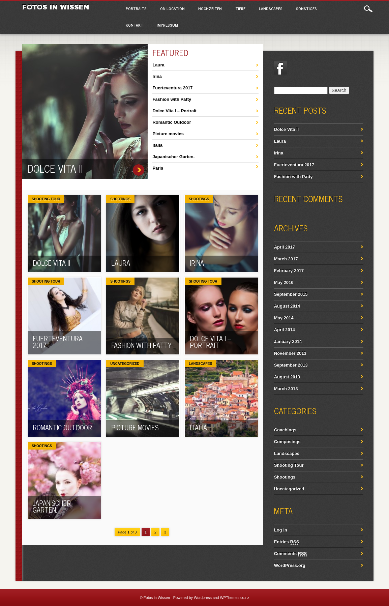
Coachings (285, 429)
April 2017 (284, 247)
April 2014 (284, 329)
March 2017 (286, 258)
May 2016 (284, 282)
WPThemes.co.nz (234, 598)
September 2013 (291, 365)
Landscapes (270, 8)
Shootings (120, 199)
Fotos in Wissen (55, 7)
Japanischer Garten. (173, 156)
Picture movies (168, 133)
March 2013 (286, 388)
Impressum (167, 25)
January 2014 (288, 341)
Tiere (240, 8)
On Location (172, 8)
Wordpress (203, 598)
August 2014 (287, 306)
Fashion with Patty (171, 99)
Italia (157, 145)
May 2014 (284, 317)
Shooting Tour (46, 199)
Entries (286, 542)
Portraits (136, 8)
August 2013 (287, 376)
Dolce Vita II (55, 168)
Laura (158, 64)
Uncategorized (124, 364)
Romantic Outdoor (171, 122)
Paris (157, 168)
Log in (280, 529)
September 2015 (291, 294)
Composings (287, 441)
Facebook (281, 68)
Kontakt (134, 25)
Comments (290, 553)
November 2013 (290, 353)
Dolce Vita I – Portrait (174, 110)
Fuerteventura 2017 (172, 87)
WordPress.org (289, 565)
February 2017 (289, 270)
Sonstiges (306, 8)
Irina (156, 76)
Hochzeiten (210, 8)
